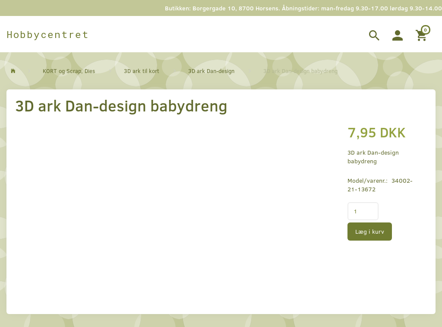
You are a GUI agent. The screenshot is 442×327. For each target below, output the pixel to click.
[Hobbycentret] (47, 34)
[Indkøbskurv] (422, 34)
